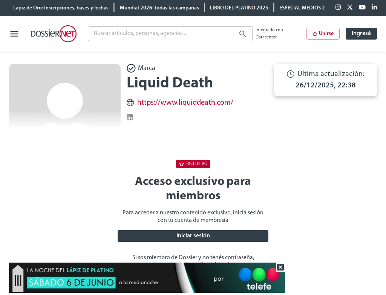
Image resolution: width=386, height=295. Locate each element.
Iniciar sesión (193, 236)
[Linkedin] (374, 8)
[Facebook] (338, 8)
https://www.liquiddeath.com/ (185, 103)
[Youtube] (362, 8)
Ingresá (361, 34)
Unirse (323, 34)
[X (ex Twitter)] (350, 8)
